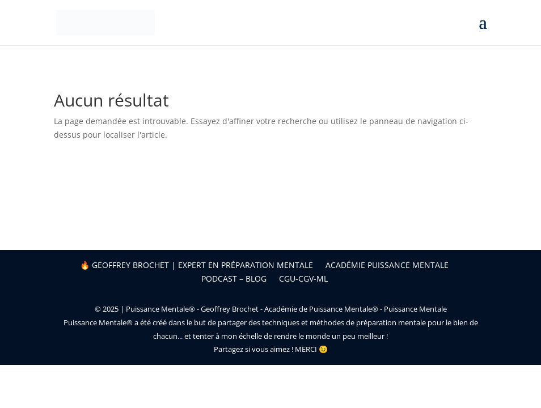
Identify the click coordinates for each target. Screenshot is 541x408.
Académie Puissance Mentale (387, 265)
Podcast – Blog (234, 278)
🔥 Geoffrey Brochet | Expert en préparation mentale (196, 265)
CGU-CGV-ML (303, 278)
